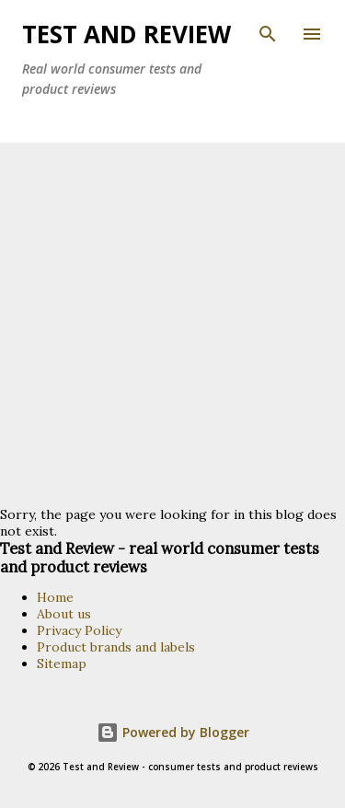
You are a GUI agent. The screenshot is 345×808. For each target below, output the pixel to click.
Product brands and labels (116, 647)
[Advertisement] (172, 324)
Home (55, 597)
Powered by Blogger (173, 732)
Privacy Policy (79, 630)
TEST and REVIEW (126, 34)
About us (64, 614)
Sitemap (61, 663)
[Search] (268, 33)
